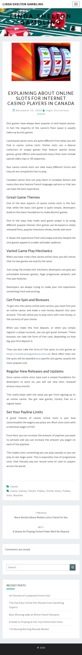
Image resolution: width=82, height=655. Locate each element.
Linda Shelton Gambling (22, 4)
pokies (66, 490)
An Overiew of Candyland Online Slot (29, 595)
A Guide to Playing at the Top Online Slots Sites (36, 621)
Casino (14, 486)
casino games (18, 490)
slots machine (14, 495)
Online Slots (53, 490)
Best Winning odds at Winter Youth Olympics (34, 614)
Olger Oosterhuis (57, 110)
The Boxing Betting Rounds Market (29, 629)
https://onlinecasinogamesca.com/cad (28, 353)
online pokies (36, 490)
